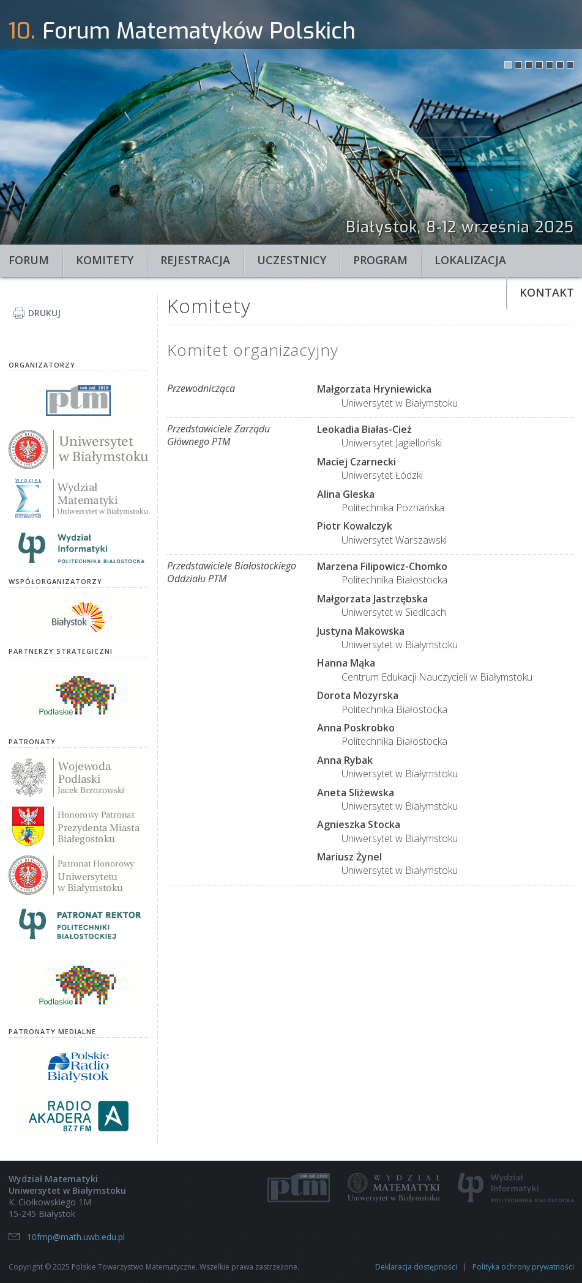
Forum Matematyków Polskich (199, 31)
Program (380, 260)
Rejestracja (195, 260)
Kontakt (547, 292)
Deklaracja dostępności (416, 1267)
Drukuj (44, 313)
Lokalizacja (470, 260)
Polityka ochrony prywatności (523, 1267)
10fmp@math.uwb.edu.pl (76, 1237)
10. (22, 31)
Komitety (104, 260)
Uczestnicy (291, 260)
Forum (29, 260)
